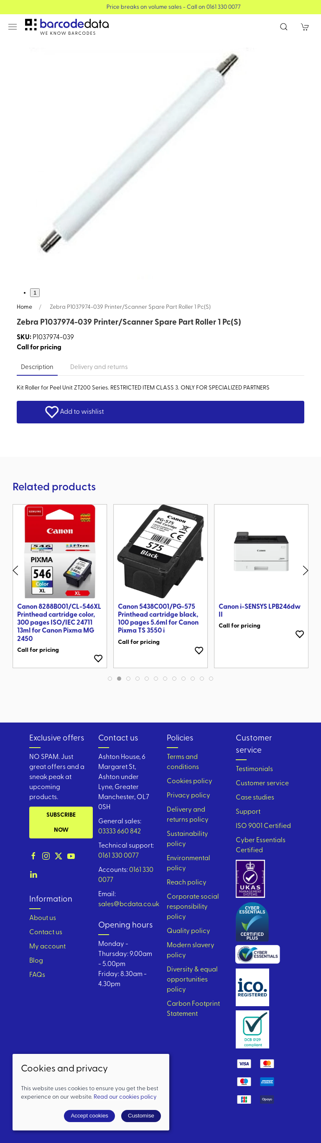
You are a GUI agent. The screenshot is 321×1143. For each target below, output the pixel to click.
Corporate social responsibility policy (193, 907)
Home (24, 307)
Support (248, 812)
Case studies (255, 797)
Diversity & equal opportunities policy (192, 979)
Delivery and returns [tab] (99, 367)
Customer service (262, 783)
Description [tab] (37, 367)
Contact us (45, 932)
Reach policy (186, 882)
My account (47, 946)
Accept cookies (89, 1115)
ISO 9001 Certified (263, 826)
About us (42, 918)
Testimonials (254, 769)
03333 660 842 (119, 831)
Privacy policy (188, 795)
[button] (12, 26)
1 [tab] (34, 293)
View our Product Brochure (150, 7)
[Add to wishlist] (98, 659)
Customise (141, 1115)
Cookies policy (189, 781)
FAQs (37, 975)
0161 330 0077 (118, 856)
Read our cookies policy (125, 1097)
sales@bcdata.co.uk (128, 904)
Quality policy (188, 931)
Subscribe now (61, 822)
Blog (36, 961)
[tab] (110, 679)
